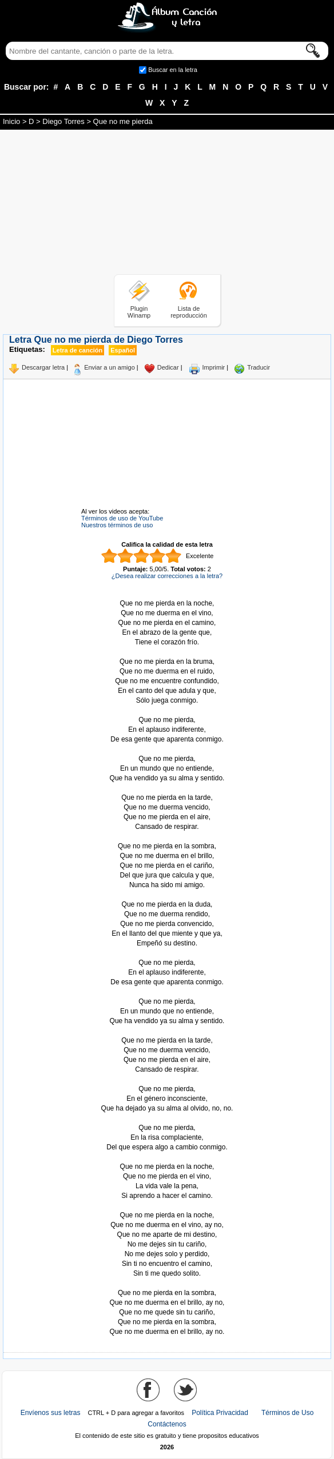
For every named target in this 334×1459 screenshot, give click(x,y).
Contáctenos (167, 1424)
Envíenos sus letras (51, 1413)
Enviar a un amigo (109, 367)
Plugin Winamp (139, 312)
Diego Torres (63, 121)
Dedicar (168, 367)
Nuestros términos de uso (117, 525)
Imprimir (213, 367)
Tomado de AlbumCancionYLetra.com (167, 1283)
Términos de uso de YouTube (122, 518)
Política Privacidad (220, 1413)
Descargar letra (43, 367)
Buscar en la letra (172, 69)
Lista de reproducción (188, 312)
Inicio (11, 121)
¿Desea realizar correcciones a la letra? (167, 575)
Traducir (258, 367)
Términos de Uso (287, 1413)
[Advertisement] (167, 203)
